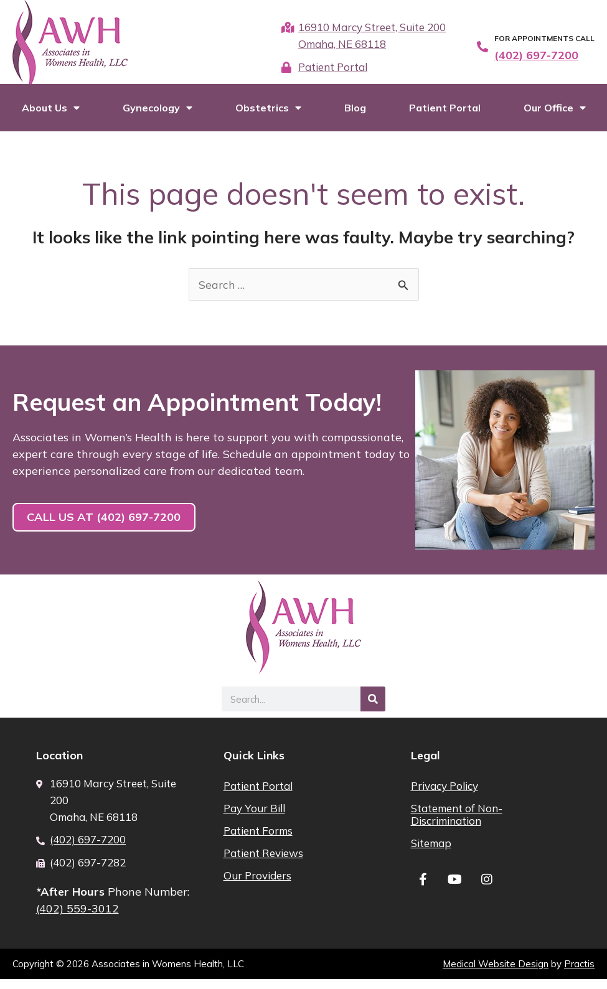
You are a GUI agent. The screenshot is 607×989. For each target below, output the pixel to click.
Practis (579, 974)
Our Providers (257, 884)
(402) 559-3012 (78, 918)
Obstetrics (268, 117)
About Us (51, 117)
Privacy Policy (444, 795)
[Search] (372, 708)
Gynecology (157, 117)
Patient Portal (445, 117)
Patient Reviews (263, 862)
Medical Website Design (495, 974)
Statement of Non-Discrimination (456, 824)
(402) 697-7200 (536, 55)
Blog (355, 117)
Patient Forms (258, 839)
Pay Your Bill (254, 817)
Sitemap (431, 852)
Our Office (555, 117)
